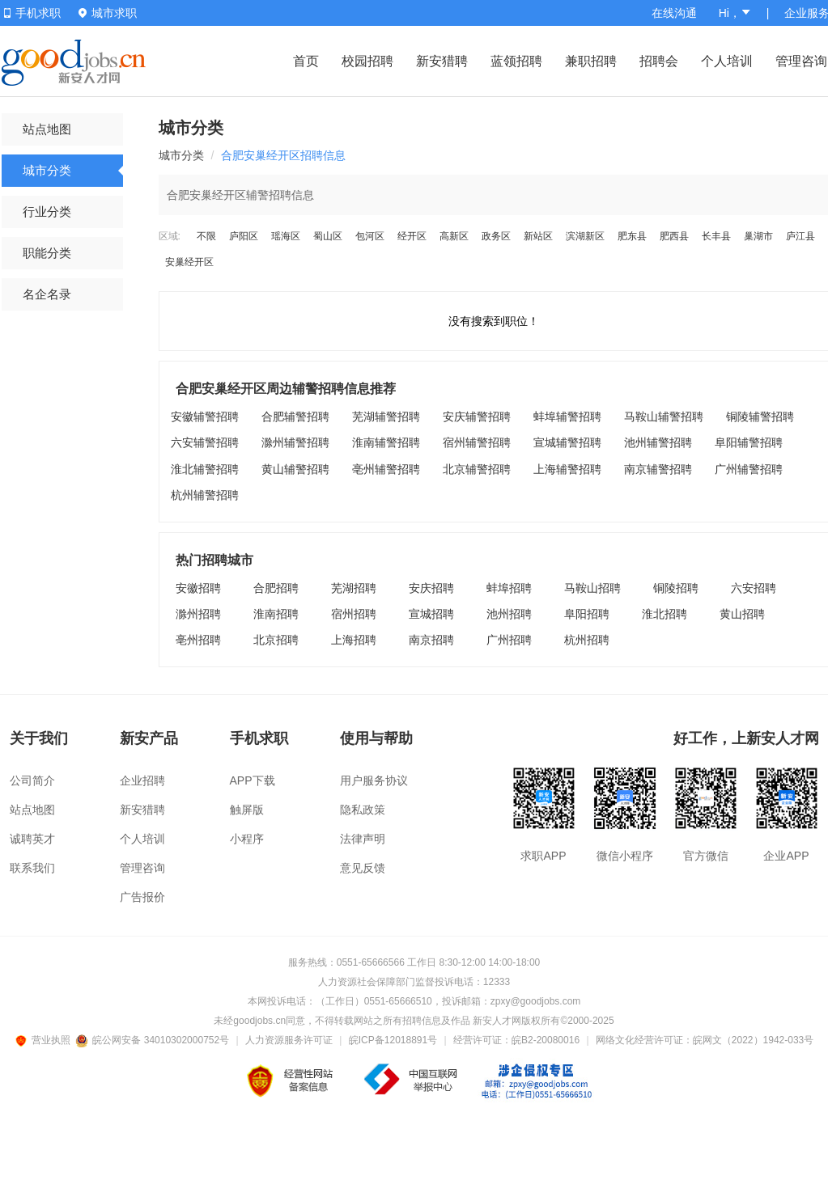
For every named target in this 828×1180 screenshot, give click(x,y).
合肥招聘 (276, 588)
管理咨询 (801, 61)
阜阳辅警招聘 (749, 442)
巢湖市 (758, 236)
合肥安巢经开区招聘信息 (283, 155)
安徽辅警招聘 (205, 416)
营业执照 (45, 1040)
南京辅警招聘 (658, 469)
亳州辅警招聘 (386, 469)
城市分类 (47, 170)
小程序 (247, 838)
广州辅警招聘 (749, 469)
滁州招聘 (198, 613)
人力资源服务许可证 (289, 1040)
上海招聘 (353, 639)
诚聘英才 (32, 838)
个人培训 (727, 61)
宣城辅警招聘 (567, 442)
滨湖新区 (585, 236)
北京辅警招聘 (477, 469)
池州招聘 (509, 613)
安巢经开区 (189, 262)
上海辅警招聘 (567, 469)
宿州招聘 (353, 613)
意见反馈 (362, 867)
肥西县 (674, 236)
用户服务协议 (374, 780)
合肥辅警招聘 (295, 416)
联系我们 (32, 867)
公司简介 (32, 780)
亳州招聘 (198, 639)
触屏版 (247, 809)
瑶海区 (285, 236)
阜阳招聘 (586, 613)
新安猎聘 (442, 61)
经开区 (412, 236)
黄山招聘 (742, 613)
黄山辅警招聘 (295, 469)
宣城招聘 (431, 613)
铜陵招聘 (675, 588)
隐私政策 (362, 809)
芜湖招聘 (353, 588)
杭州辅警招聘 (205, 494)
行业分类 (47, 211)
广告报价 (142, 896)
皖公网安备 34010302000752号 (153, 1040)
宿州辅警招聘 (477, 442)
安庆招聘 (431, 588)
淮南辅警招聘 (386, 442)
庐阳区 (243, 236)
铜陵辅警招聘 (760, 416)
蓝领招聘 (516, 61)
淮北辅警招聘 (205, 469)
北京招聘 (276, 639)
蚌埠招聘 (509, 588)
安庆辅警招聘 (477, 416)
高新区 (454, 236)
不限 (206, 236)
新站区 (538, 236)
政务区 (496, 236)
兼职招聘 (591, 61)
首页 (306, 61)
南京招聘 (431, 639)
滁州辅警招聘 (295, 442)
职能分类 (47, 253)
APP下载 (252, 780)
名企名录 (47, 294)
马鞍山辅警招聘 (663, 416)
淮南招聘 (276, 613)
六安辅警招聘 (205, 442)
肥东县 (632, 236)
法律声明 (362, 838)
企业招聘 (142, 780)
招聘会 (658, 61)
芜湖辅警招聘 (386, 416)
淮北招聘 (664, 613)
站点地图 (47, 129)
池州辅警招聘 (658, 442)
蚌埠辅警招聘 (567, 416)
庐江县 (800, 236)
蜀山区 (327, 236)
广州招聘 (509, 639)
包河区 (369, 236)
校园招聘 (367, 61)
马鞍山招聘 (592, 588)
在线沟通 (674, 12)
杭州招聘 (586, 639)
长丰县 (716, 236)
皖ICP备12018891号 (393, 1040)
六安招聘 (753, 588)
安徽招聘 (198, 588)
